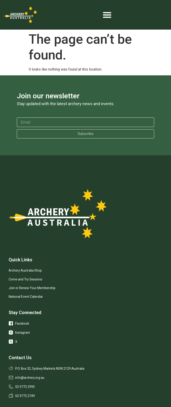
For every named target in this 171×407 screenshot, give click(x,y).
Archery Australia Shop (25, 270)
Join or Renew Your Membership (32, 288)
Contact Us (20, 357)
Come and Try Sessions (25, 279)
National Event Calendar (26, 296)
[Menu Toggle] (107, 14)
